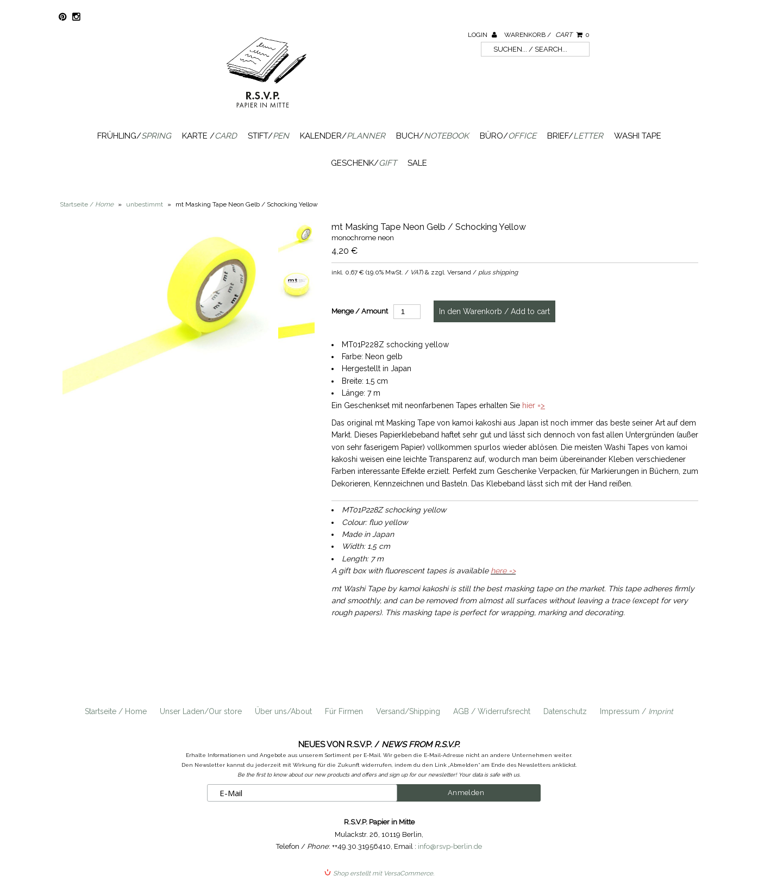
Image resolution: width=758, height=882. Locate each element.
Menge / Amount (359, 311)
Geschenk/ (364, 163)
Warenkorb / (547, 35)
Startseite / (87, 204)
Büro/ (508, 136)
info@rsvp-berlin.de (450, 846)
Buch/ (432, 136)
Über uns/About (283, 711)
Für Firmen (344, 711)
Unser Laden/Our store (201, 711)
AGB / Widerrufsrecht (491, 711)
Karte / (209, 136)
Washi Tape (637, 136)
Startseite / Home (116, 711)
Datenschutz (565, 711)
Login (482, 35)
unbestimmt (144, 204)
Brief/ (575, 136)
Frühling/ (134, 136)
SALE (417, 163)
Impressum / (636, 711)
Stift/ (268, 136)
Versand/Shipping (408, 711)
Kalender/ (342, 136)
